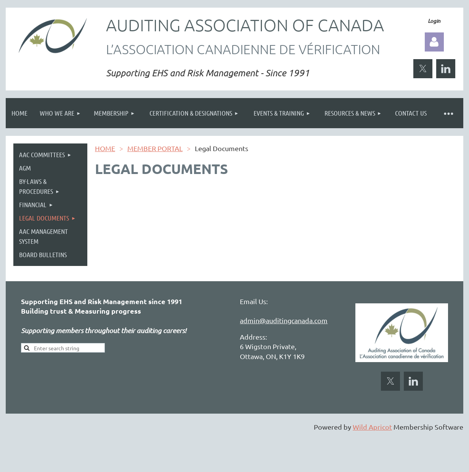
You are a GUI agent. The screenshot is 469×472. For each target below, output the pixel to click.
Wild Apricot (372, 427)
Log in (434, 42)
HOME (105, 148)
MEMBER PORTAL (155, 148)
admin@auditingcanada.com (284, 320)
